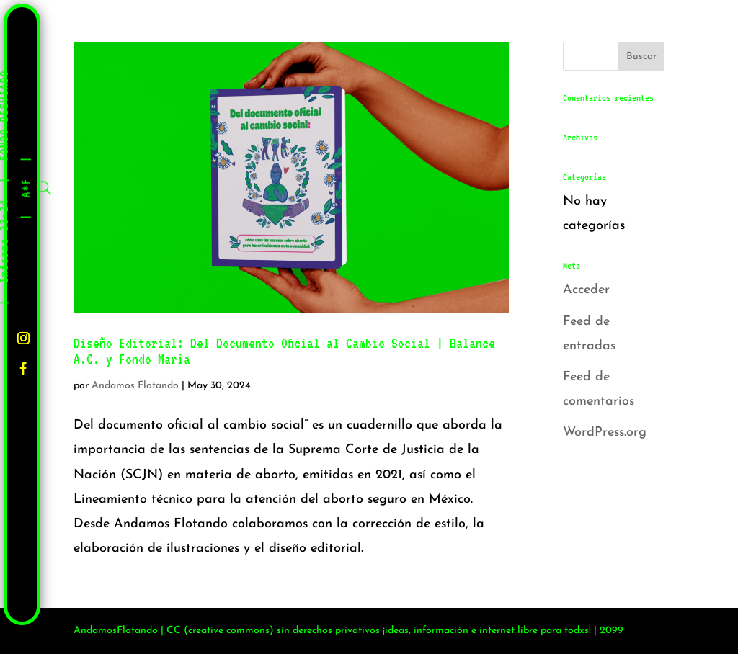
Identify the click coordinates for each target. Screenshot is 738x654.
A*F (26, 187)
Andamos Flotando (135, 385)
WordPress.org (604, 432)
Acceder (586, 290)
